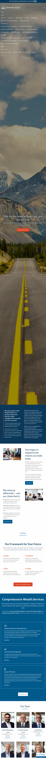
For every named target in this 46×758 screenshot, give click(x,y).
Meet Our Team (7, 521)
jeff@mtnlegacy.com (7, 737)
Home (2, 12)
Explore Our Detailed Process (23, 584)
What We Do (29, 483)
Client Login (4, 49)
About (2, 15)
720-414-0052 (23, 736)
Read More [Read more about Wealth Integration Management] (6, 640)
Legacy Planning (5, 32)
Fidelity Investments (6, 52)
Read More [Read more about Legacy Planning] (6, 685)
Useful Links (17, 37)
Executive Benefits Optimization (30, 32)
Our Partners (34, 17)
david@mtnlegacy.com (23, 737)
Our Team (26, 17)
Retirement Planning (32, 29)
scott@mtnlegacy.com (38, 735)
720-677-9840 (38, 734)
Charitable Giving (15, 32)
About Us (3, 17)
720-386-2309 (7, 736)
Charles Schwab (17, 52)
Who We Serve (19, 17)
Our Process (10, 17)
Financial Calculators (6, 37)
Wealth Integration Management (9, 26)
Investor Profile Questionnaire (9, 40)
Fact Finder (29, 37)
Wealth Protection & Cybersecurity (10, 43)
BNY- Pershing (26, 52)
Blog (23, 37)
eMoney (34, 52)
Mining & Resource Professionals (9, 20)
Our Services (4, 23)
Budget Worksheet (23, 40)
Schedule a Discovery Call (23, 229)
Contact (3, 46)
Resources (3, 35)
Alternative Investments (7, 29)
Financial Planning (20, 29)
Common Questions (24, 20)
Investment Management (26, 26)
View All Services (23, 694)
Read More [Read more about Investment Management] (6, 660)
